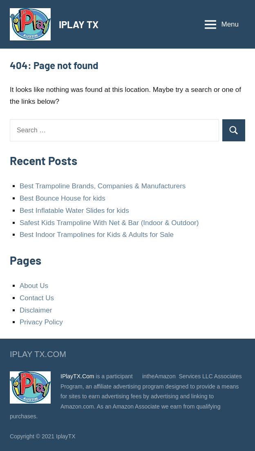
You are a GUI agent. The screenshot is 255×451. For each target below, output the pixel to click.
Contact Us (37, 298)
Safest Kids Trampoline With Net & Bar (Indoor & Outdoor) (109, 223)
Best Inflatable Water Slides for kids (74, 210)
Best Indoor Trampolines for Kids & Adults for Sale (97, 235)
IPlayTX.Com (77, 376)
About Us (34, 286)
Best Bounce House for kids (62, 198)
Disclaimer (36, 310)
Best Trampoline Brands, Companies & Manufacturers (103, 186)
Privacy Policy (41, 322)
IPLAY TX (78, 24)
